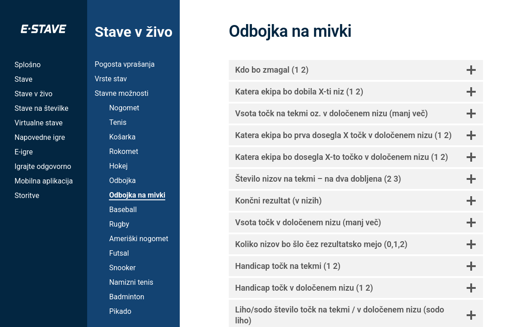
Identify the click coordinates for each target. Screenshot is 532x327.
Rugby (119, 224)
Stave (23, 79)
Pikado (120, 311)
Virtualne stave (39, 123)
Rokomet (123, 151)
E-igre (24, 152)
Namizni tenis (131, 282)
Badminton (126, 296)
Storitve (27, 195)
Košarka (122, 137)
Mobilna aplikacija (44, 181)
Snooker (122, 267)
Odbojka (122, 180)
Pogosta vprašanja (124, 64)
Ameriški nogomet (138, 238)
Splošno (28, 64)
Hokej (118, 166)
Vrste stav (110, 78)
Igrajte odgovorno (43, 166)
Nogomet (124, 108)
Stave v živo (34, 93)
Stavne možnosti (121, 93)
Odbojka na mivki (137, 195)
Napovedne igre (40, 137)
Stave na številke (42, 108)
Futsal (119, 253)
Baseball (123, 209)
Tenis (117, 122)
